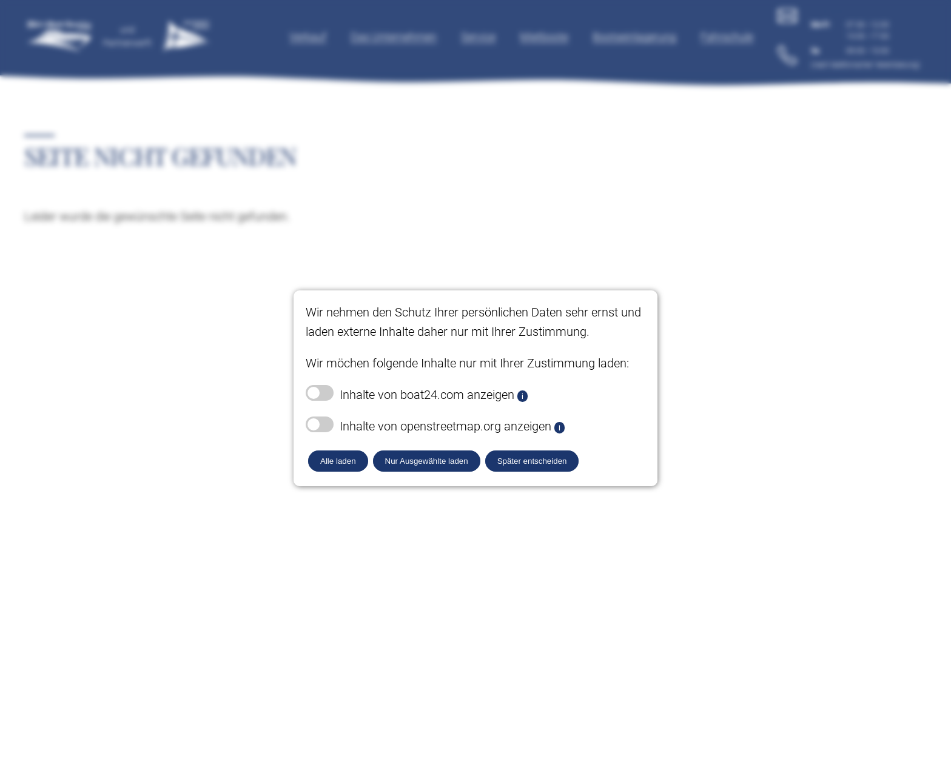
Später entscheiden (532, 461)
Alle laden (338, 461)
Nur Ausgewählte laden (426, 461)
